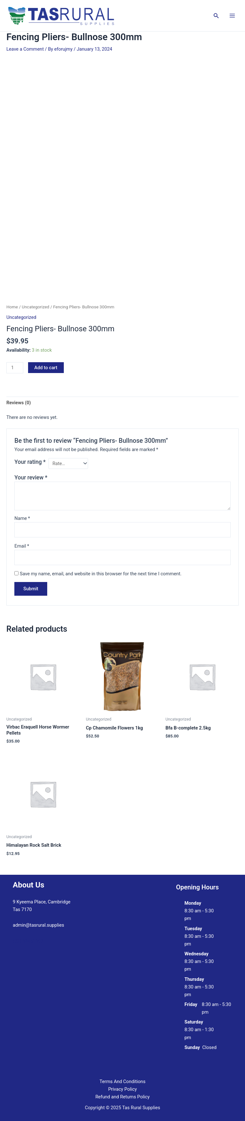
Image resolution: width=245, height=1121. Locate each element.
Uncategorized (35, 307)
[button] (216, 16)
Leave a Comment (25, 49)
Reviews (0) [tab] (18, 403)
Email (21, 546)
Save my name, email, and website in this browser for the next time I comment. (101, 574)
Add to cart (45, 367)
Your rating (30, 462)
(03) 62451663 (28, 941)
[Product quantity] (14, 367)
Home (12, 307)
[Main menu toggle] (232, 15)
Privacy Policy (122, 1089)
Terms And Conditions (122, 1081)
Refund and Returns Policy (122, 1097)
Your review (30, 477)
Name (22, 518)
